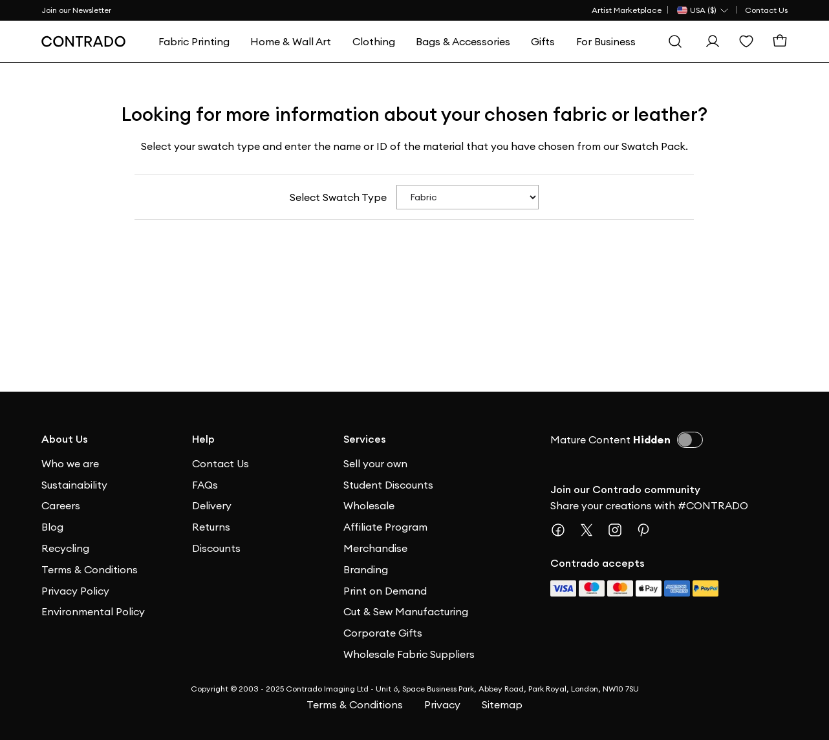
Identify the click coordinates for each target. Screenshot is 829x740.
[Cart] (780, 41)
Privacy (442, 704)
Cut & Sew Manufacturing (405, 611)
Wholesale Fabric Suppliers (409, 654)
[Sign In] (712, 41)
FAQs (205, 484)
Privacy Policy (75, 590)
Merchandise (375, 548)
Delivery (211, 505)
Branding (365, 569)
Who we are (70, 463)
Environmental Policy (93, 611)
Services (364, 439)
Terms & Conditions (89, 569)
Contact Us (766, 10)
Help (203, 439)
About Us (64, 439)
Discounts (216, 548)
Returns (211, 526)
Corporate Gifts (382, 632)
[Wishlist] (746, 41)
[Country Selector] (703, 10)
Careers (60, 505)
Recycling (65, 548)
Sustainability (74, 484)
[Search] (675, 41)
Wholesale (368, 505)
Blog (52, 526)
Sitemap (502, 704)
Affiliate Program (385, 526)
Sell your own (375, 463)
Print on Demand (385, 590)
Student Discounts (388, 484)
